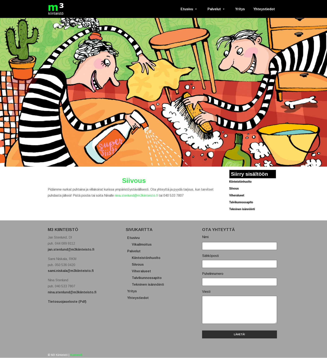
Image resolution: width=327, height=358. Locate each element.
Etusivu (187, 10)
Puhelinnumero (212, 273)
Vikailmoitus (143, 244)
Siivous (234, 188)
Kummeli (76, 355)
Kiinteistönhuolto (240, 181)
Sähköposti (210, 256)
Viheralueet (236, 195)
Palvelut (214, 10)
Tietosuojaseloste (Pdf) (67, 301)
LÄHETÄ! (239, 334)
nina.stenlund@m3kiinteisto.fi (136, 195)
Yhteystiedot (264, 9)
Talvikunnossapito (241, 202)
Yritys (240, 9)
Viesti (206, 291)
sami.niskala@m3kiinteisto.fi (71, 271)
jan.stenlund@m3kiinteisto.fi (71, 249)
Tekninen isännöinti (242, 209)
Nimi (205, 237)
